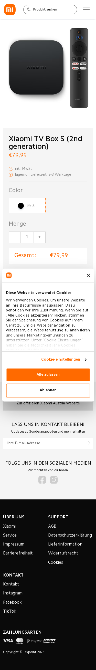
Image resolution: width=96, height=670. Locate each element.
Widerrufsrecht (63, 553)
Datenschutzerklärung (70, 535)
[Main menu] (86, 9)
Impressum (13, 544)
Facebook (12, 603)
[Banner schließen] (88, 275)
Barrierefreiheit (18, 553)
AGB (52, 527)
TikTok (9, 612)
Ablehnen (48, 390)
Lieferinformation (65, 544)
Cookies (55, 563)
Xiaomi (9, 527)
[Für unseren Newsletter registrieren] (48, 443)
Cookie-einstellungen (60, 360)
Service (10, 535)
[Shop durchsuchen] (50, 10)
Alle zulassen (48, 375)
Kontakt (11, 584)
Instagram (13, 593)
